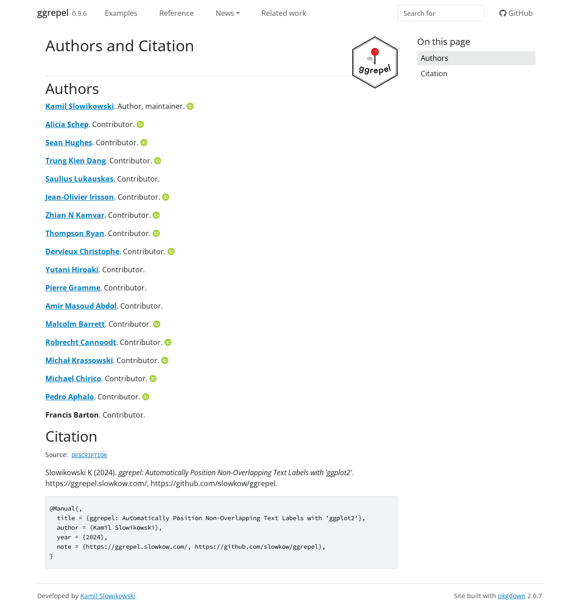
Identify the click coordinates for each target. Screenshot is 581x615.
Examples (121, 13)
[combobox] (441, 13)
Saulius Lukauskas (79, 179)
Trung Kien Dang (75, 161)
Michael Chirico (73, 379)
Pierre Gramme (72, 288)
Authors (434, 58)
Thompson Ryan (74, 233)
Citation (434, 74)
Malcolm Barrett (75, 324)
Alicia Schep (67, 124)
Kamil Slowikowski (79, 106)
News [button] (225, 13)
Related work (283, 13)
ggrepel (53, 12)
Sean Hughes (68, 143)
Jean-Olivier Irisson (79, 197)
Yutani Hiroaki (71, 270)
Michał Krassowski (79, 360)
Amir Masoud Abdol (81, 306)
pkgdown (512, 595)
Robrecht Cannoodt (80, 342)
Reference (176, 13)
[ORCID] (191, 106)
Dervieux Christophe (82, 251)
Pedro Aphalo (69, 397)
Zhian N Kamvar (74, 215)
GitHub (516, 13)
